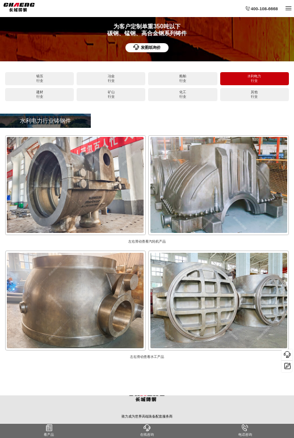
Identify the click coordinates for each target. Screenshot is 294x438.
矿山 (111, 94)
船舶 (182, 79)
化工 (182, 94)
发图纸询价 (147, 48)
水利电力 (254, 79)
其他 (254, 94)
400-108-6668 (262, 8)
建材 (39, 94)
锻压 (39, 79)
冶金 (111, 79)
